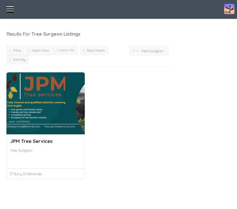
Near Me (65, 50)
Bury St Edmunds (28, 174)
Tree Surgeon (21, 150)
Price (15, 50)
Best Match (94, 50)
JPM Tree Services (31, 141)
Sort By (17, 59)
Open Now (38, 50)
